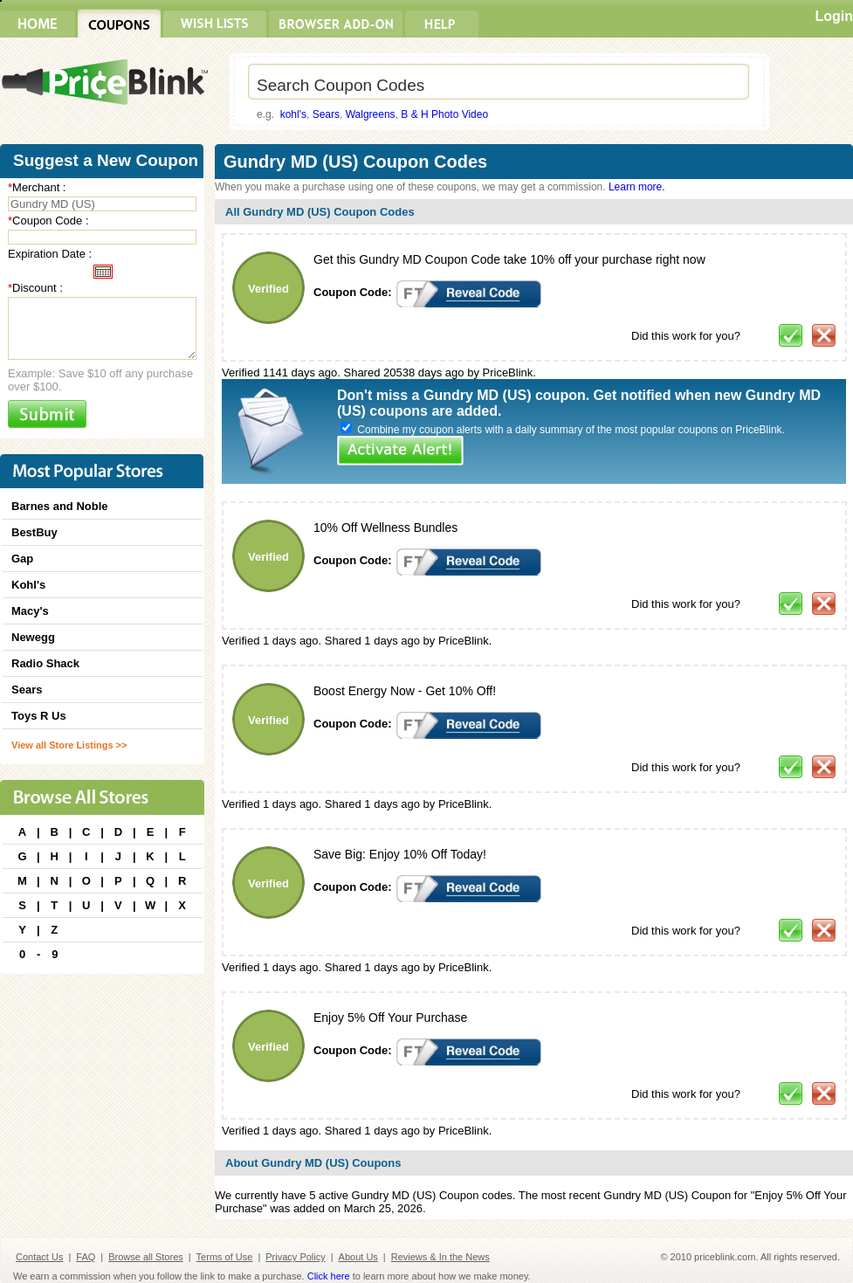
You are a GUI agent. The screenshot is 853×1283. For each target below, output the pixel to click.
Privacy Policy (295, 1257)
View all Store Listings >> (69, 745)
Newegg (33, 637)
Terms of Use (224, 1257)
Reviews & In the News (440, 1257)
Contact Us (39, 1257)
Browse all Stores (145, 1257)
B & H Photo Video (444, 114)
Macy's (30, 610)
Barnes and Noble (59, 506)
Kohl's (28, 584)
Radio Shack (45, 663)
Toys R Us (38, 715)
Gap (22, 558)
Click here (328, 1276)
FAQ (85, 1257)
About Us (358, 1257)
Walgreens (371, 114)
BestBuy (34, 532)
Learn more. (637, 187)
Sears (326, 114)
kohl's (293, 114)
